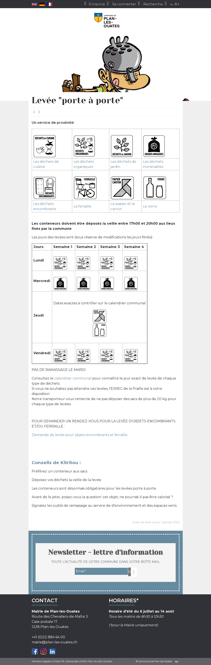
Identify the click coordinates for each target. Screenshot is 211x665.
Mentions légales (41, 661)
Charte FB (58, 661)
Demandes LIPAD (76, 661)
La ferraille (82, 206)
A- (172, 4)
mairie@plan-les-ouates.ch (54, 642)
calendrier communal (72, 378)
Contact (107, 661)
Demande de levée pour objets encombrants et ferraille (79, 435)
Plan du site (95, 661)
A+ (177, 4)
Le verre (150, 206)
